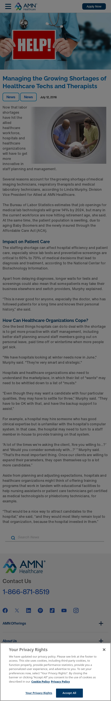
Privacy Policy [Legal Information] (60, 681)
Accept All (69, 693)
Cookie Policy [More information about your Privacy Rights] (40, 681)
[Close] (104, 649)
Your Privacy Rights (39, 693)
